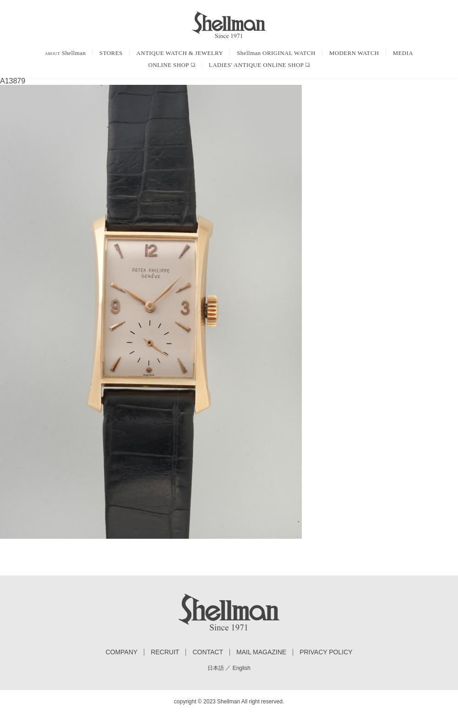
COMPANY (121, 652)
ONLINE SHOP (168, 64)
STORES (111, 53)
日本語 (215, 668)
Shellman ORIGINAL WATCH (276, 53)
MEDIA (403, 53)
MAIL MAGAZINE (261, 652)
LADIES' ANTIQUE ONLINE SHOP (256, 64)
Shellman (65, 53)
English (242, 668)
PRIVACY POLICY (326, 652)
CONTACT (207, 652)
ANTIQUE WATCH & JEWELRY (180, 53)
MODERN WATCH (354, 53)
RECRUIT (165, 652)
